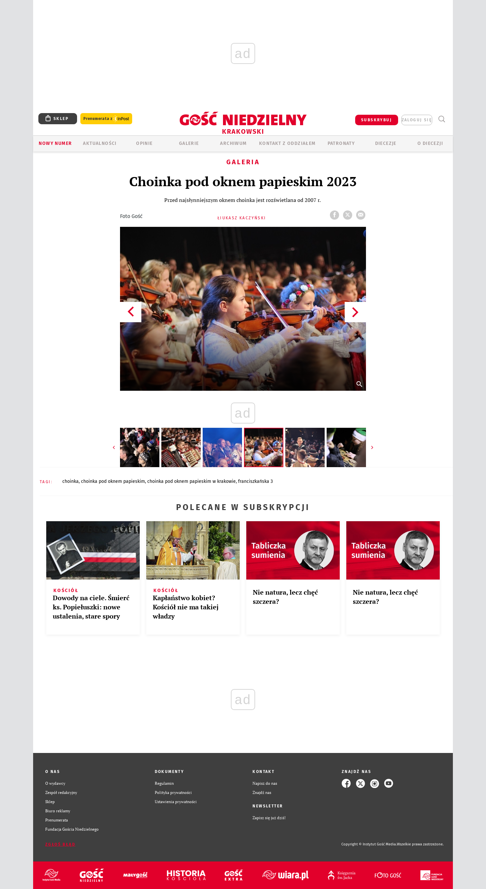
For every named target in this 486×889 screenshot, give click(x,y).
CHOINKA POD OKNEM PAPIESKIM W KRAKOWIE (191, 481)
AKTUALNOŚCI (99, 143)
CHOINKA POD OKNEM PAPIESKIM (113, 481)
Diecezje (385, 143)
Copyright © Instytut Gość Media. (369, 844)
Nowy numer (55, 143)
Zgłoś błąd (60, 844)
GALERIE (189, 143)
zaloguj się (417, 120)
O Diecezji (430, 143)
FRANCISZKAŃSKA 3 (255, 481)
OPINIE (144, 143)
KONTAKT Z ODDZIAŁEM (287, 143)
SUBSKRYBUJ (376, 120)
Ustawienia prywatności (176, 801)
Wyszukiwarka (441, 119)
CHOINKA (70, 481)
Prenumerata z (106, 119)
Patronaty (341, 143)
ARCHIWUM (233, 143)
